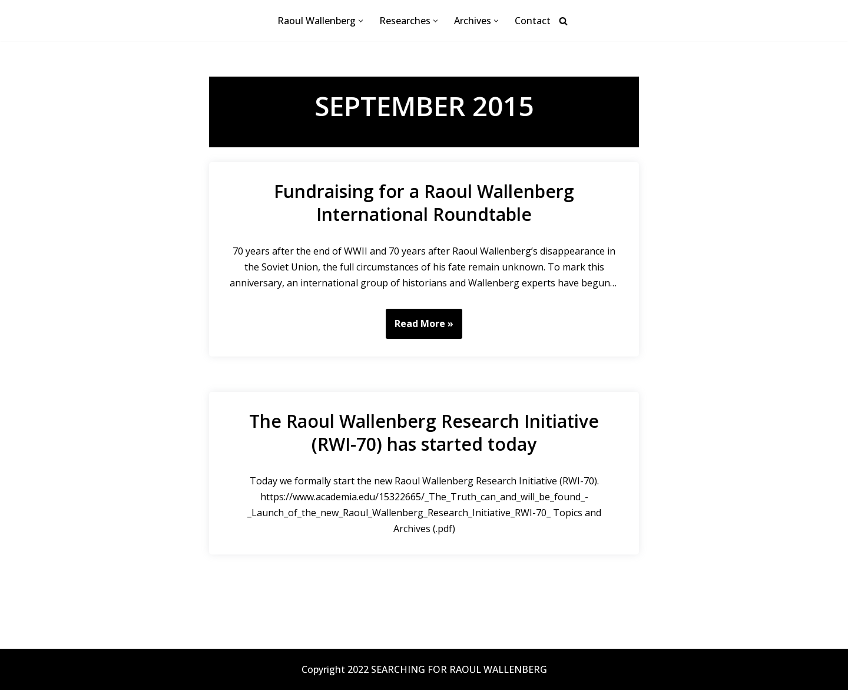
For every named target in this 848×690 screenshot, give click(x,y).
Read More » (419, 327)
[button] (361, 21)
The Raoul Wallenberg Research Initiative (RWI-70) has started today (424, 432)
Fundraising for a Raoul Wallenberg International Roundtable (424, 202)
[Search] (563, 20)
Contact (533, 20)
